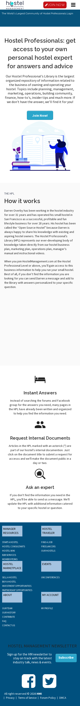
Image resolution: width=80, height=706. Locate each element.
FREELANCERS (48, 546)
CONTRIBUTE (8, 616)
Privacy (10, 698)
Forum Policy (48, 698)
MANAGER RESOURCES (11, 531)
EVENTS (46, 564)
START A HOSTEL (10, 542)
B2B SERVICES (9, 554)
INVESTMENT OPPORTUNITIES (16, 585)
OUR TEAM (7, 608)
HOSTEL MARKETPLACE (12, 566)
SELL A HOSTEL (9, 577)
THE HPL (9, 193)
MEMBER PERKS (9, 559)
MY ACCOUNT (50, 595)
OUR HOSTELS (48, 550)
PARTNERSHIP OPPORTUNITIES (17, 590)
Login (70, 13)
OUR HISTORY (9, 612)
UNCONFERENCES (50, 577)
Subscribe (66, 657)
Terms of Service (27, 698)
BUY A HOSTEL (9, 581)
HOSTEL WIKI (8, 550)
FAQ (4, 621)
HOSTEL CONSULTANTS (13, 546)
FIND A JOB (46, 542)
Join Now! (40, 115)
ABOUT (7, 595)
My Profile (47, 608)
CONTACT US (8, 625)
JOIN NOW (55, 5)
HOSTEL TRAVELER (48, 531)
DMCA (62, 698)
